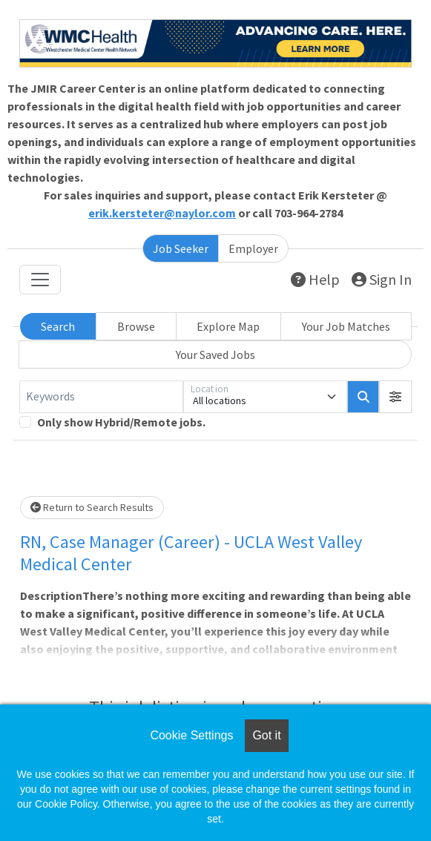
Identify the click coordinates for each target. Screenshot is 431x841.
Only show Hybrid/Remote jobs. (121, 422)
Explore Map (228, 326)
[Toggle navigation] (40, 279)
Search (58, 326)
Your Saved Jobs (215, 354)
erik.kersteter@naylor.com (162, 212)
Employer (253, 248)
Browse (136, 326)
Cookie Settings (191, 735)
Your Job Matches (346, 326)
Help (315, 279)
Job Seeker (180, 248)
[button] (395, 396)
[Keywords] (101, 396)
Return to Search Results (92, 507)
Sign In (382, 279)
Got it (266, 735)
